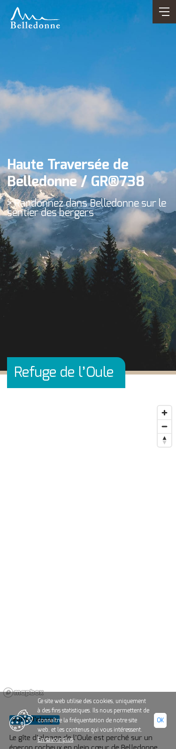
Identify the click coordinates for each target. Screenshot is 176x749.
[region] (88, 551)
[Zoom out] (164, 426)
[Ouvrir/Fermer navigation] (164, 11)
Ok (160, 720)
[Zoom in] (164, 412)
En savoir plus (55, 739)
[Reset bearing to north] (164, 440)
